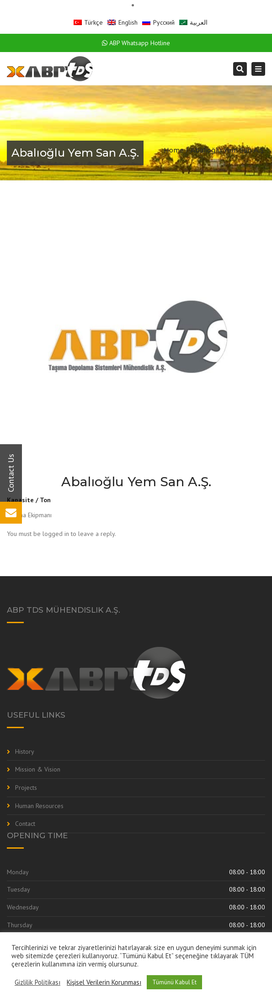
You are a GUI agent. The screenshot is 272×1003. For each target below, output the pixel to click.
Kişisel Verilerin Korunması (104, 982)
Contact (25, 823)
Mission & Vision (37, 769)
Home (174, 150)
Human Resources (39, 806)
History (24, 751)
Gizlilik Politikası (37, 982)
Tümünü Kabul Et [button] (174, 982)
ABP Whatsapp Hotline (136, 43)
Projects (26, 787)
